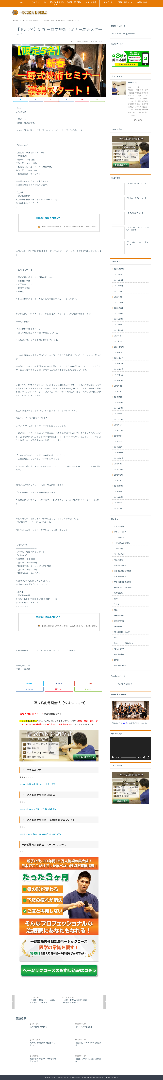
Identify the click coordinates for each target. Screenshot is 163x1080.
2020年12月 (119, 347)
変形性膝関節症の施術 (122, 582)
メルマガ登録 (91, 2)
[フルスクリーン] (148, 757)
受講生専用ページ (125, 2)
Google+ (88, 683)
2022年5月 (118, 314)
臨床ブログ (108, 2)
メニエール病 (119, 538)
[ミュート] (144, 757)
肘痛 (116, 610)
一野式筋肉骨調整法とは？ (56, 3)
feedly (88, 689)
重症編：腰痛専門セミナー (49, 218)
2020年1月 (118, 380)
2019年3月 (118, 436)
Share (59, 683)
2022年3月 (118, 319)
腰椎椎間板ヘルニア (122, 632)
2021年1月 (118, 341)
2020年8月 (118, 358)
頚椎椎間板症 (119, 654)
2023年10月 (119, 269)
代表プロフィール (39, 2)
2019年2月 (118, 442)
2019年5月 (118, 425)
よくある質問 (119, 526)
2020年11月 (119, 353)
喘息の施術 (118, 560)
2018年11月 (118, 458)
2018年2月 (118, 508)
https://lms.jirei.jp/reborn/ (123, 34)
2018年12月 (118, 453)
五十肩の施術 (119, 554)
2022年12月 (119, 297)
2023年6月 (118, 280)
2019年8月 (118, 408)
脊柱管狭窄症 (119, 621)
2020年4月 (118, 369)
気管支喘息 (118, 593)
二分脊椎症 (118, 549)
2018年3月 (118, 503)
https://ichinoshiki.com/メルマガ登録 (37, 784)
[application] (130, 748)
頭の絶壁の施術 (120, 666)
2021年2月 (118, 336)
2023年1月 (118, 291)
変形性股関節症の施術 (122, 571)
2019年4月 (118, 430)
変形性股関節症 (120, 565)
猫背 (116, 599)
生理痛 (116, 604)
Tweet (29, 683)
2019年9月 (118, 403)
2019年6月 (118, 419)
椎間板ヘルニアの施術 (122, 588)
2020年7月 (118, 364)
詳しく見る (138, 120)
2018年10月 (119, 464)
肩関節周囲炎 (119, 615)
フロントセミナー (121, 532)
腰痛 (116, 638)
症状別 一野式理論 (74, 2)
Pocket (59, 689)
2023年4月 (118, 286)
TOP (21, 2)
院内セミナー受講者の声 (123, 643)
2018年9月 (118, 469)
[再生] (113, 757)
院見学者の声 (119, 649)
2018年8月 (118, 475)
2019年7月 (118, 414)
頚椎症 (116, 660)
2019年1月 (118, 447)
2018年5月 (118, 492)
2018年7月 (118, 481)
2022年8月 (118, 302)
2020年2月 (118, 375)
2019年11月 (118, 392)
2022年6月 (118, 308)
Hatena (30, 689)
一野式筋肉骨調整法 (122, 543)
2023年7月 (118, 275)
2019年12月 (118, 386)
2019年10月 (119, 397)
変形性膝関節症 (120, 576)
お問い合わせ (142, 2)
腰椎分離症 (118, 627)
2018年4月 (118, 497)
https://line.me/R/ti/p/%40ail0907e (37, 809)
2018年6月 (118, 486)
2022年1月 (118, 325)
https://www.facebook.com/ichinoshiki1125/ (41, 834)
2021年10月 (119, 330)
